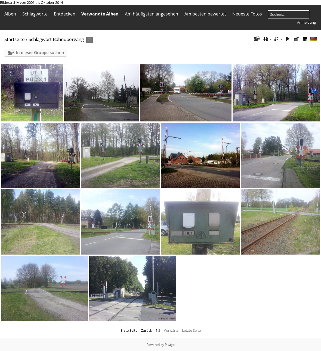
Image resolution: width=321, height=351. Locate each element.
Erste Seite (129, 330)
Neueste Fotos (247, 14)
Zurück (146, 330)
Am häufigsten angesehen (151, 14)
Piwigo (170, 344)
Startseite (14, 39)
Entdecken (64, 14)
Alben (10, 14)
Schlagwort (40, 39)
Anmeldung (306, 22)
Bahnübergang (68, 39)
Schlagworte (35, 14)
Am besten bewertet (205, 14)
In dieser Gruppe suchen (40, 52)
